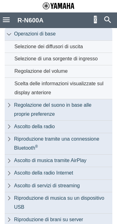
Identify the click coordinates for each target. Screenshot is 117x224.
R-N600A (30, 20)
